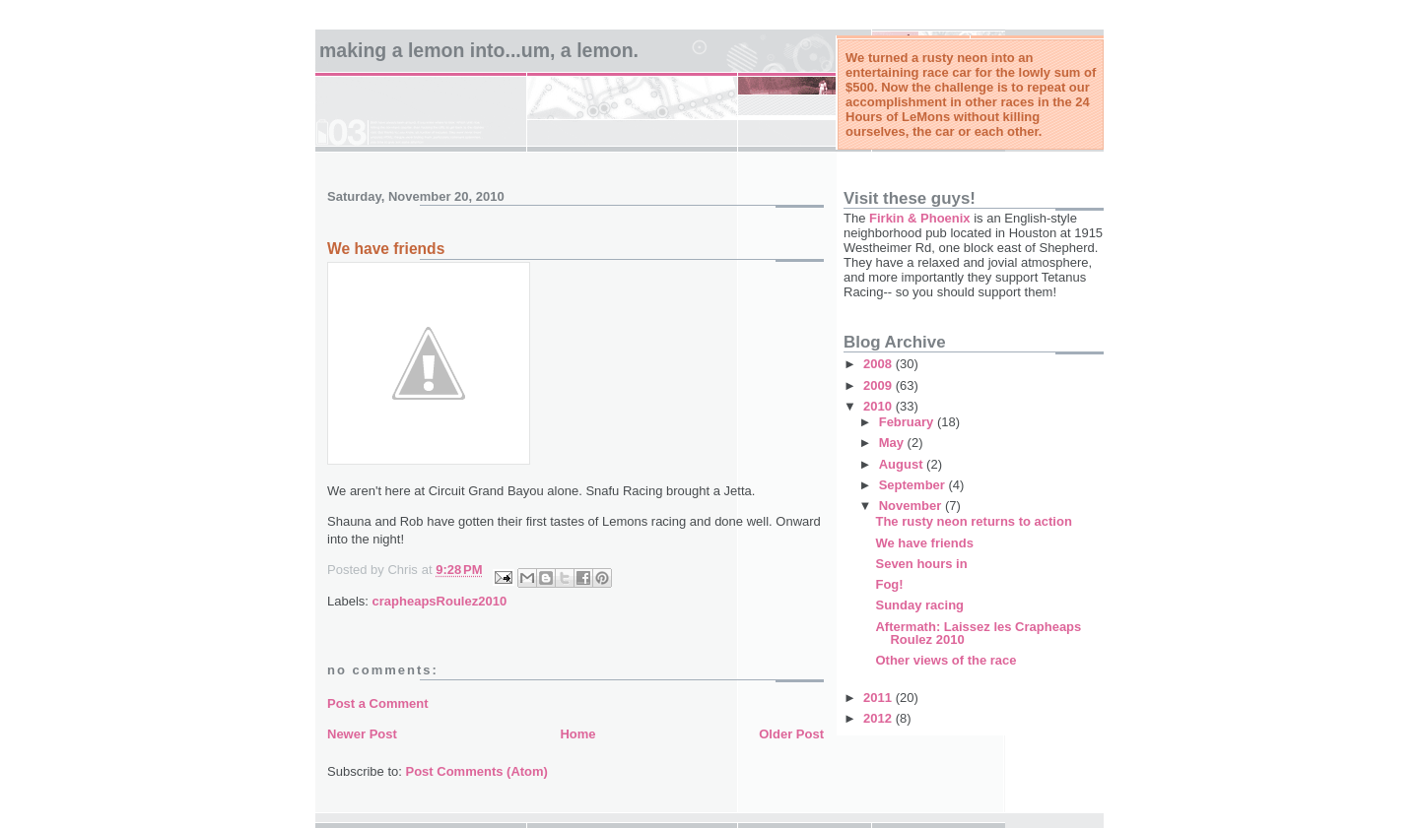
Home (577, 734)
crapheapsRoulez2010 (439, 601)
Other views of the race (945, 660)
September (914, 485)
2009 (879, 385)
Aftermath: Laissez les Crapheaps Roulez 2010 (978, 633)
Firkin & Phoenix (920, 218)
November (912, 505)
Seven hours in (921, 563)
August (902, 464)
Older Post (791, 734)
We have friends (924, 543)
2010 (879, 406)
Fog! (889, 584)
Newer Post (362, 734)
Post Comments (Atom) (477, 771)
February (908, 421)
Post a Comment (378, 703)
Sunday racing (919, 605)
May (893, 442)
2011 (879, 697)
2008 (879, 363)
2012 (879, 718)
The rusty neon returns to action (973, 521)
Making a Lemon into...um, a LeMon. (479, 50)
